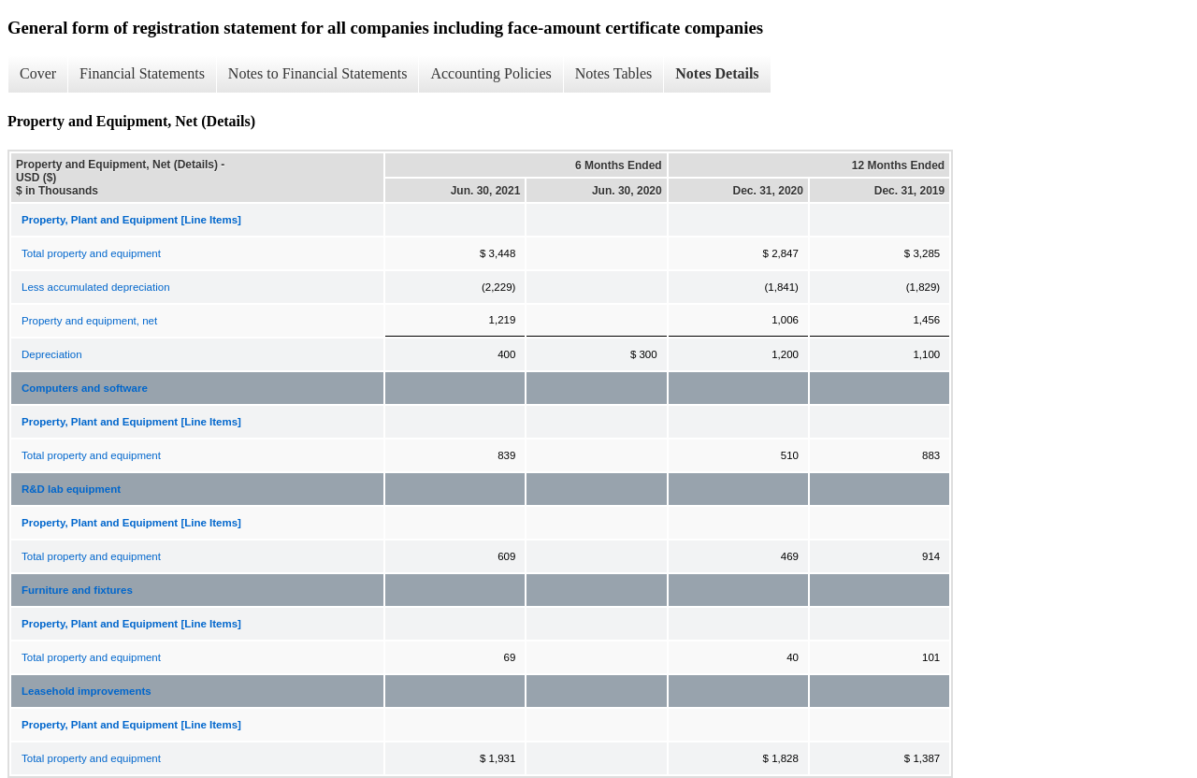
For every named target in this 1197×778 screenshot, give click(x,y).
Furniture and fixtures (77, 590)
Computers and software (85, 388)
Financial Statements (142, 73)
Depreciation (52, 354)
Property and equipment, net (89, 320)
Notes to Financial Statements (318, 73)
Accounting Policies (490, 73)
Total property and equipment (91, 253)
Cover (38, 73)
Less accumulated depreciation (96, 287)
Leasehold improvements (86, 691)
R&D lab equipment (71, 489)
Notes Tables (614, 73)
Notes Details (716, 73)
